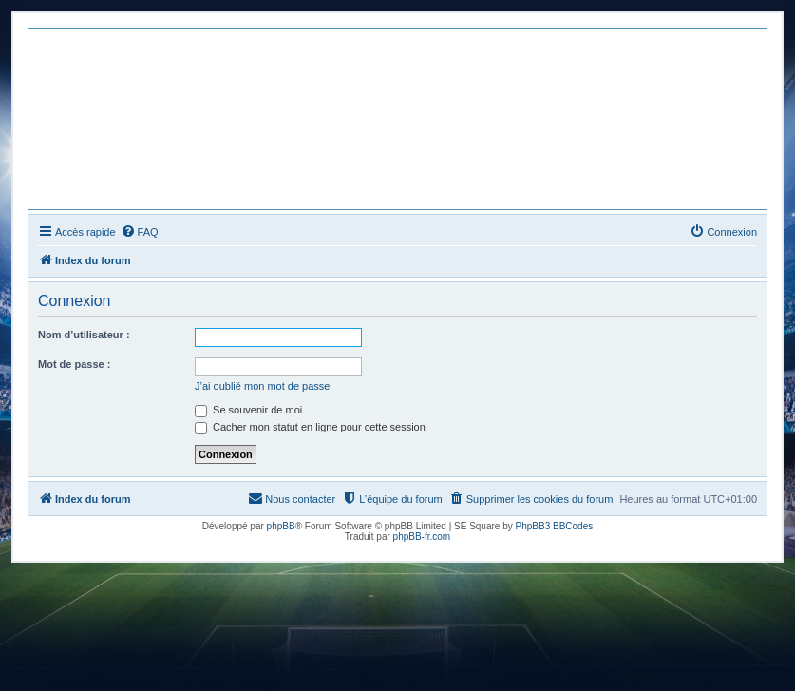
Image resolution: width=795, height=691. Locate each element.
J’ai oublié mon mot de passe (262, 386)
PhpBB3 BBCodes (555, 526)
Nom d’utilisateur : (84, 334)
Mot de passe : (74, 364)
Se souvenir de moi (248, 409)
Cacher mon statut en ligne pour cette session (310, 426)
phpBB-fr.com (422, 536)
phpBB (281, 526)
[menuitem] (140, 232)
